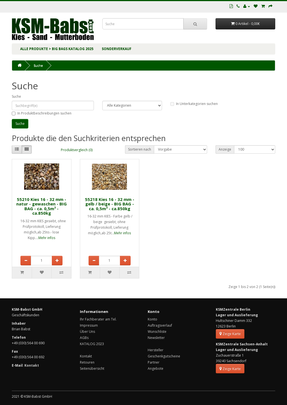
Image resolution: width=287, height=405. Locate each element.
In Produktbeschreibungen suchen (41, 113)
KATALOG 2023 (92, 343)
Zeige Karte (230, 333)
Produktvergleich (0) (76, 150)
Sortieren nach (139, 149)
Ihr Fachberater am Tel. (98, 319)
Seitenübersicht (92, 368)
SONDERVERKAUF (116, 48)
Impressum (89, 325)
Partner (153, 362)
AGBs (84, 337)
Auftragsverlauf (160, 325)
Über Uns (87, 331)
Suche (38, 65)
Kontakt (86, 356)
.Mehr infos (46, 237)
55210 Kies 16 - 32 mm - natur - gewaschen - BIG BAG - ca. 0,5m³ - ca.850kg (41, 206)
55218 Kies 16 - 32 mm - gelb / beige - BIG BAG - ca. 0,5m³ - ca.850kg (109, 203)
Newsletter (156, 337)
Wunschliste (157, 331)
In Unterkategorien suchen (194, 103)
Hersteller (155, 350)
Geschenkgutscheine (164, 356)
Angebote (155, 368)
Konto (152, 319)
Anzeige (225, 149)
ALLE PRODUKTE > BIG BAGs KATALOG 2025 (56, 48)
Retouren (87, 362)
